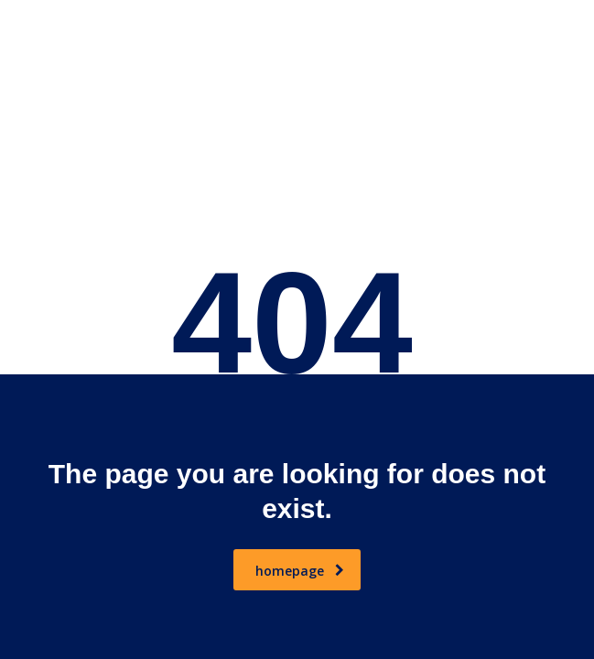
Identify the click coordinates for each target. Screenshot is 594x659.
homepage (299, 570)
